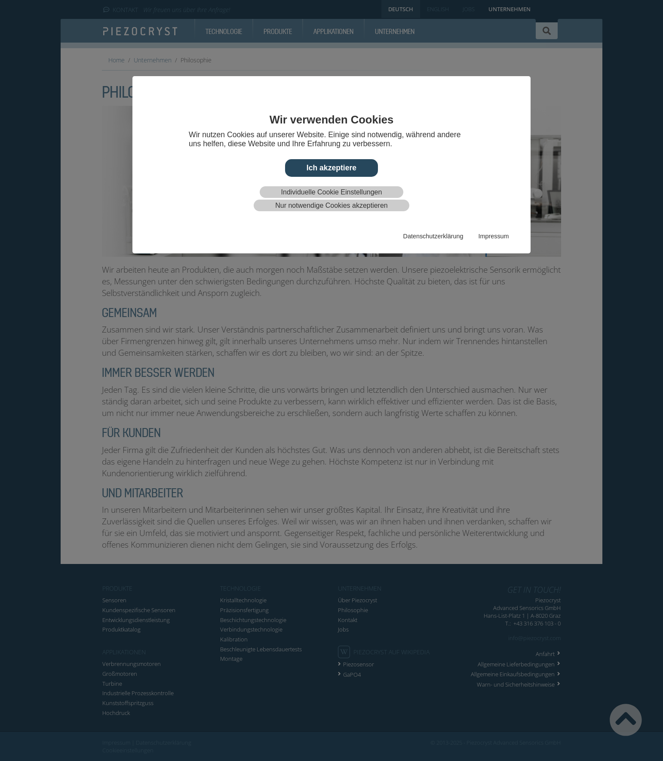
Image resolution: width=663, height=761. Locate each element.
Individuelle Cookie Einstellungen (331, 192)
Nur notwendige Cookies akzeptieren (331, 205)
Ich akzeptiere (331, 167)
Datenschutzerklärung (433, 236)
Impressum (493, 236)
